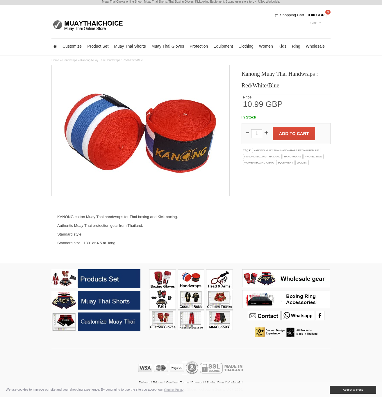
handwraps (292, 156)
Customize (72, 46)
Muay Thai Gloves (167, 46)
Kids (282, 46)
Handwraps (70, 60)
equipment (285, 162)
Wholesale (315, 46)
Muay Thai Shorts (130, 46)
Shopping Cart (292, 15)
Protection (199, 46)
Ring (296, 46)
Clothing (245, 46)
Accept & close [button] (353, 389)
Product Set (97, 46)
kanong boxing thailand (262, 156)
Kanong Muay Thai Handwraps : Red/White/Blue (112, 60)
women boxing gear (259, 162)
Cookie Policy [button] (173, 389)
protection (313, 156)
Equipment (223, 46)
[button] (326, 389)
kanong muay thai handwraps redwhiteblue (286, 150)
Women (266, 46)
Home (55, 60)
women (302, 162)
